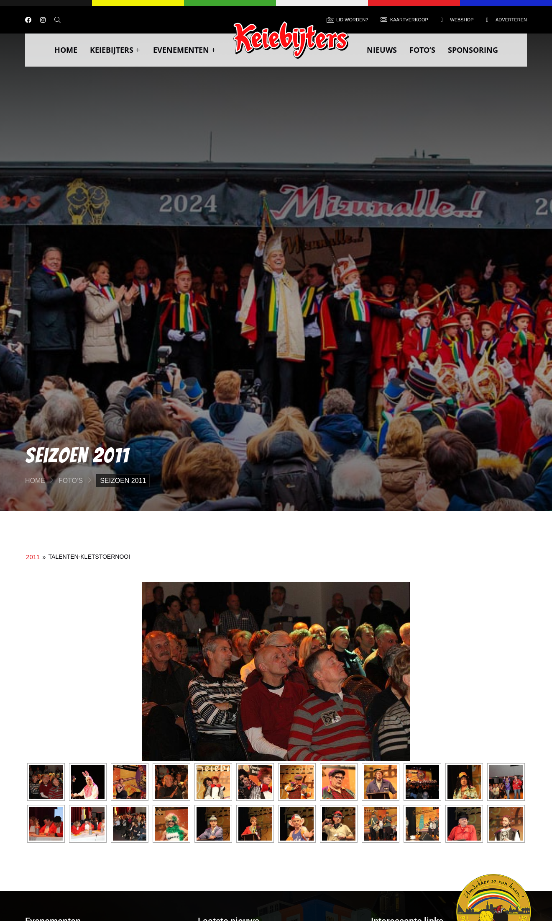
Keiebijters (115, 50)
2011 (33, 556)
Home (65, 50)
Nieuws (382, 50)
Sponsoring (473, 50)
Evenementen (184, 50)
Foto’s (422, 50)
